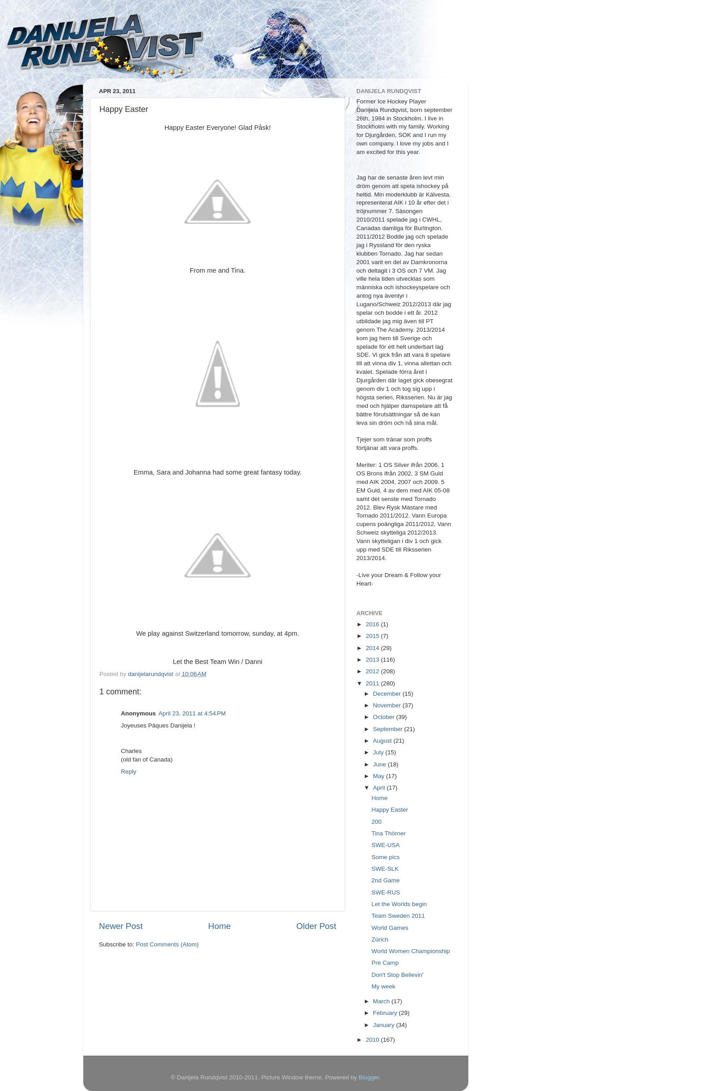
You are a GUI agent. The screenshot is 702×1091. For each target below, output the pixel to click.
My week (383, 986)
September (388, 729)
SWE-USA (386, 845)
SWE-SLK (385, 868)
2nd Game (386, 880)
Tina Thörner (389, 833)
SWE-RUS (386, 892)
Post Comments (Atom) (167, 944)
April (380, 787)
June (380, 764)
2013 (373, 659)
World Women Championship (411, 951)
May (379, 776)
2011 (373, 683)
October (384, 717)
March (382, 1001)
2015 (373, 636)
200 (377, 821)
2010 (373, 1039)
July (379, 752)
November (387, 705)
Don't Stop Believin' (398, 974)
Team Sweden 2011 (398, 915)
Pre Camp (385, 962)
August (383, 740)
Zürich (380, 939)
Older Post (316, 926)
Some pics (386, 857)
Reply (129, 771)
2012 (373, 671)
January (384, 1025)
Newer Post (121, 926)
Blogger (369, 1077)
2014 (373, 648)
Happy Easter (390, 809)
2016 (373, 624)
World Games (390, 927)
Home (219, 926)
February (386, 1013)
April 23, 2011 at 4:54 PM (192, 713)
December (387, 693)
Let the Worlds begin (399, 904)
